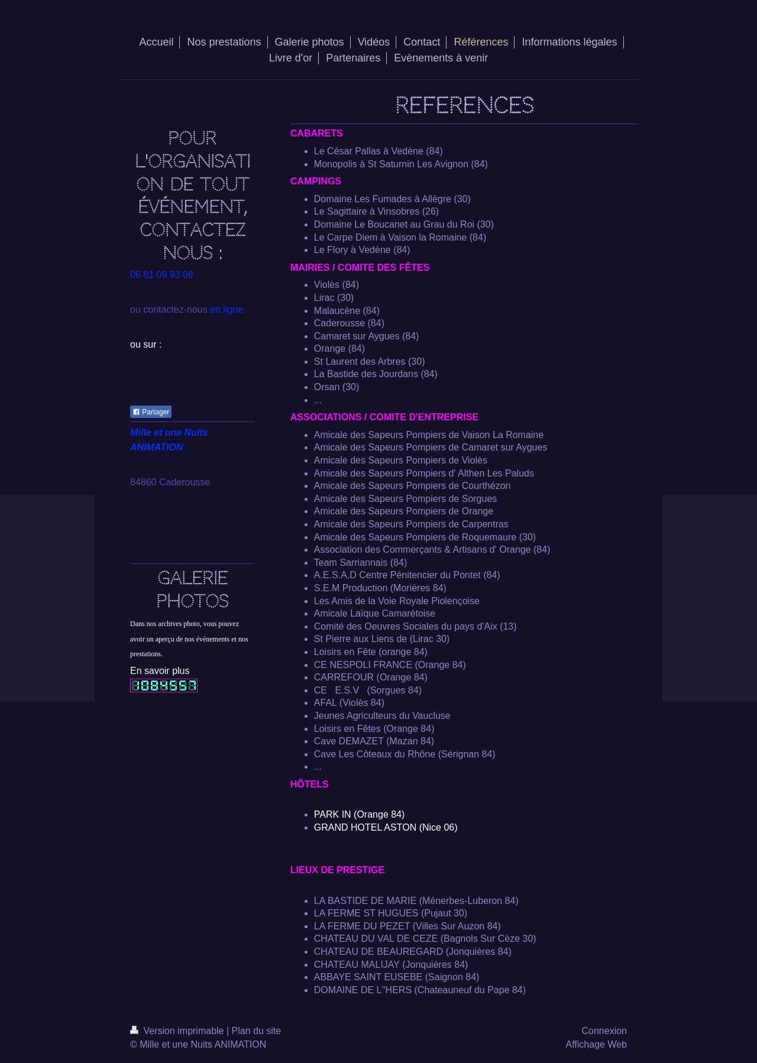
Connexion (604, 1031)
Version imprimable (178, 1031)
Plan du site (257, 1031)
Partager (150, 412)
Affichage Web (596, 1044)
